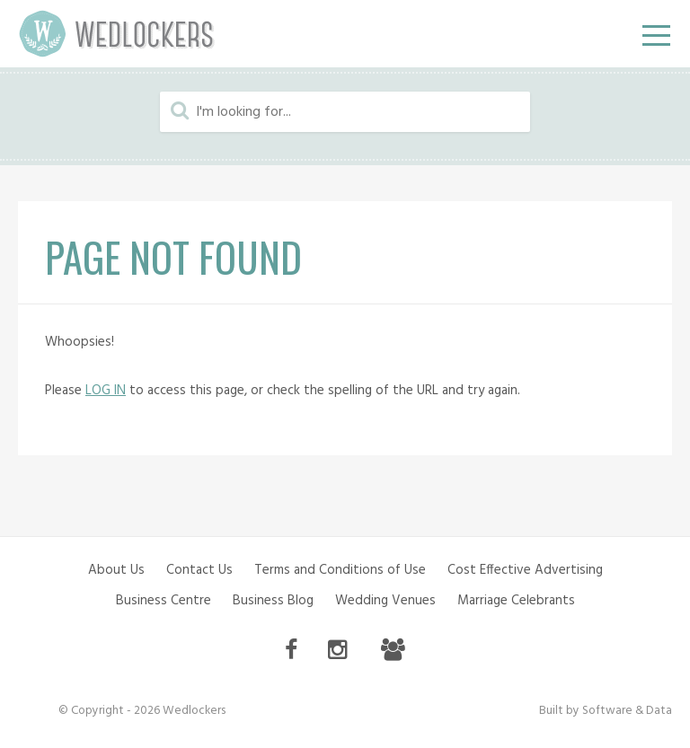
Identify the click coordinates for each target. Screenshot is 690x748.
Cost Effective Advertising (525, 570)
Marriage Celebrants (516, 601)
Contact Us (199, 570)
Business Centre (163, 601)
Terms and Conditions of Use (340, 570)
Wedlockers (117, 33)
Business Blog (273, 601)
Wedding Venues (385, 601)
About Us (116, 570)
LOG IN (105, 390)
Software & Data (627, 710)
